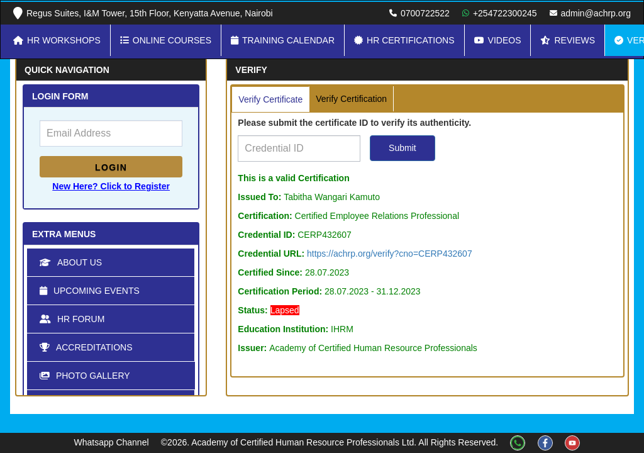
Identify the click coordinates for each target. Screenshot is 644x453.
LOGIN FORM (60, 96)
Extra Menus (64, 234)
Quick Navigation (67, 70)
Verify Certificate (270, 99)
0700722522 (425, 13)
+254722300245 (505, 13)
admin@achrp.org (596, 13)
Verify (251, 70)
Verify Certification (351, 99)
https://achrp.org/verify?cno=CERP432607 (389, 254)
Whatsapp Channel (112, 442)
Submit (402, 148)
